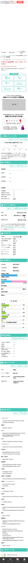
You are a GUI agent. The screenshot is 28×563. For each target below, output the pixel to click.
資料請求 (20, 2)
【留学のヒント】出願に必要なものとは (18, 166)
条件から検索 (12, 55)
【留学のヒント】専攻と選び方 (20, 413)
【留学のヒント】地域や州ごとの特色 (19, 366)
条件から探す (12, 52)
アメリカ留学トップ (4, 55)
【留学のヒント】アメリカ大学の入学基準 (18, 139)
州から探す (4, 52)
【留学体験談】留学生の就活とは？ (19, 338)
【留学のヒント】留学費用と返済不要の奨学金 (17, 208)
